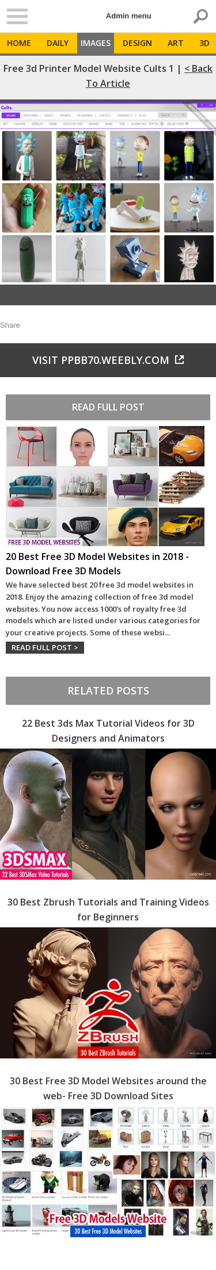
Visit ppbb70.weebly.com (108, 360)
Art (176, 42)
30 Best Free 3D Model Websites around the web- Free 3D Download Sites (108, 1088)
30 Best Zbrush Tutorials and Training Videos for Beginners (108, 909)
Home (19, 42)
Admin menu (128, 15)
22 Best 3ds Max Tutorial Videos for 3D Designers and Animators (108, 731)
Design (137, 42)
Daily (58, 42)
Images (96, 42)
